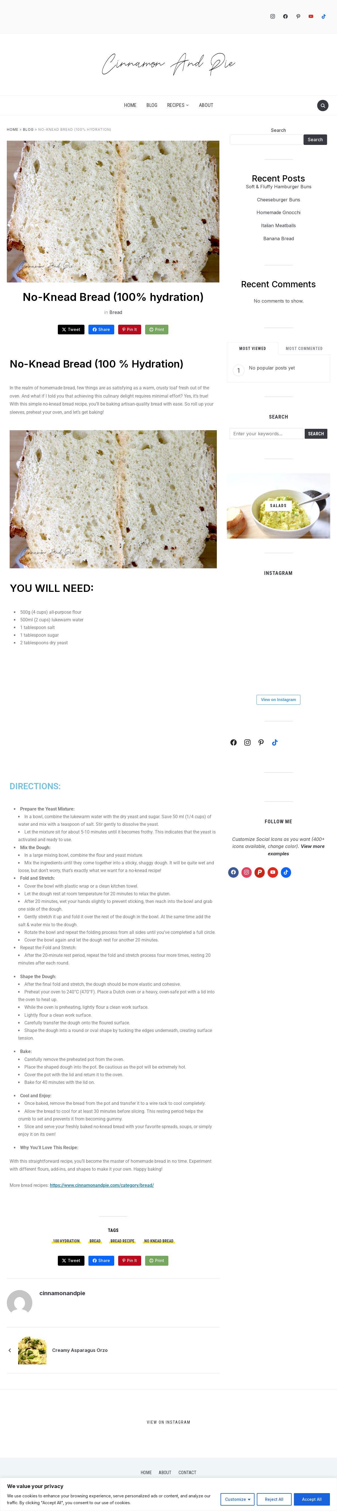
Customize (235, 1499)
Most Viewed (252, 348)
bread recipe (122, 1241)
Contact (187, 1472)
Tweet (74, 329)
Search (278, 130)
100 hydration (66, 1241)
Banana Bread (278, 238)
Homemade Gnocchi (278, 212)
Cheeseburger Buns (278, 199)
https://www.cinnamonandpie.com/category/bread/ (102, 1185)
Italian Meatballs (278, 225)
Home (130, 105)
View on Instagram (278, 699)
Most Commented (304, 348)
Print (159, 329)
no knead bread (158, 1241)
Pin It (132, 329)
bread (95, 1241)
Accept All (312, 1499)
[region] (168, 1494)
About (206, 105)
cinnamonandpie (62, 1293)
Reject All (274, 1499)
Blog (152, 105)
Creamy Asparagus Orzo (80, 1350)
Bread (115, 312)
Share (104, 329)
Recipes (176, 105)
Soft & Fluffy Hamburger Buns (278, 186)
